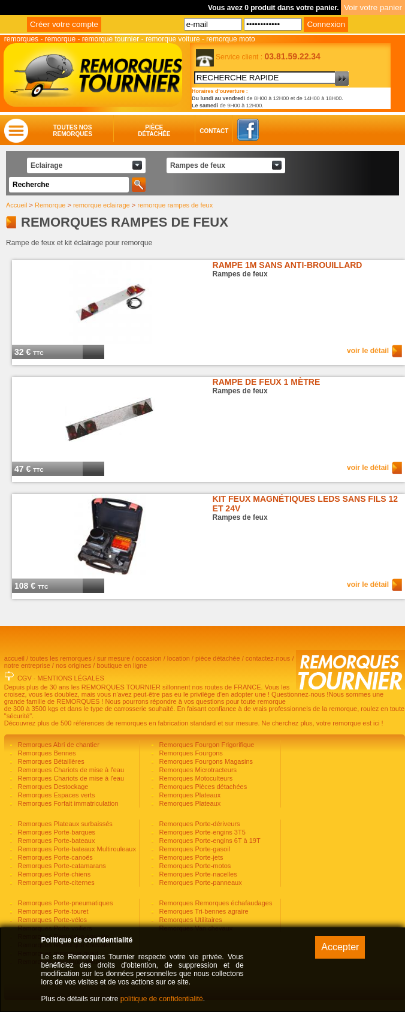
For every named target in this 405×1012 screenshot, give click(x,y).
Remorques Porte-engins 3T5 (201, 832)
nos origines (73, 665)
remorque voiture (173, 39)
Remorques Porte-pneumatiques (64, 902)
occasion (148, 658)
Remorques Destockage (52, 786)
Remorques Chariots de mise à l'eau (70, 769)
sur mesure (113, 658)
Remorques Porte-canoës (54, 857)
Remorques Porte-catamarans (60, 865)
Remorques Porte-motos (194, 865)
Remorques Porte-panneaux (199, 882)
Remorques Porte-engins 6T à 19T (208, 840)
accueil (14, 658)
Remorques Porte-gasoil (193, 849)
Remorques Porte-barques (55, 832)
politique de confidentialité (161, 999)
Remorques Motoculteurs (194, 778)
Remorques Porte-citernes (55, 882)
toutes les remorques (61, 658)
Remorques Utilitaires (189, 919)
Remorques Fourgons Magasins (205, 761)
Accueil (16, 205)
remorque (60, 39)
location (178, 658)
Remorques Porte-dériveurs (198, 823)
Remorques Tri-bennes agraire (202, 911)
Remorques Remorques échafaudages (214, 902)
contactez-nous (268, 658)
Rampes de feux (197, 165)
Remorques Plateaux (188, 795)
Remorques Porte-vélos (51, 919)
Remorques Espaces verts (55, 795)
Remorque (50, 205)
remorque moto (230, 39)
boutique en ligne (121, 665)
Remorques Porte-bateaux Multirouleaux (76, 849)
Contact (202, 131)
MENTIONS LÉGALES (71, 678)
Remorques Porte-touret (52, 911)
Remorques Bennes (45, 753)
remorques (21, 39)
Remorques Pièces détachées (202, 786)
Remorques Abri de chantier (57, 744)
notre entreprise (27, 665)
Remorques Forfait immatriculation (67, 803)
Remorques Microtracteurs (197, 769)
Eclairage (46, 165)
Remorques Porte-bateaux (55, 840)
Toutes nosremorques (72, 130)
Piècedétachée (154, 130)
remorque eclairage (101, 205)
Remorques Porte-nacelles (197, 874)
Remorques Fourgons (189, 753)
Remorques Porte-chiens (53, 874)
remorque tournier (110, 39)
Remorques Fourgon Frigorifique (205, 744)
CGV (24, 678)
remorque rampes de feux (175, 205)
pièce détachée (217, 658)
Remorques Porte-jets (190, 857)
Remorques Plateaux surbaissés (64, 823)
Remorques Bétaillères (50, 761)
